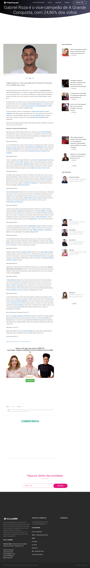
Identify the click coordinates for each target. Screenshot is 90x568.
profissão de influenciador (13, 149)
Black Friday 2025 (7, 557)
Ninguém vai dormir (38, 230)
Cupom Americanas (8, 552)
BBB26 (33, 538)
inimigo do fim (34, 232)
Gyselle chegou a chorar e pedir (32, 198)
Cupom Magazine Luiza (9, 553)
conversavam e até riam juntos (14, 202)
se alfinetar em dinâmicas (30, 183)
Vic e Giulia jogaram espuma (33, 226)
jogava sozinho (27, 252)
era (20, 303)
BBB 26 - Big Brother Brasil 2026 (40, 535)
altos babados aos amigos (45, 211)
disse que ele (15, 303)
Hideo (70, 220)
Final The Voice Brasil (37, 554)
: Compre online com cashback (15, 544)
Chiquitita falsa (33, 219)
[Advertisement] (45, 29)
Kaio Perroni (72, 240)
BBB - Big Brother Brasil (38, 551)
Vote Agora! (30, 380)
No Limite (34, 544)
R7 (22, 406)
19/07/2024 (73, 99)
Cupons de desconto (8, 550)
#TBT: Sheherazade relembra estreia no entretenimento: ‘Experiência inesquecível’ (78, 51)
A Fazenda (34, 541)
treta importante (13, 192)
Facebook (64, 518)
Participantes (58, 2)
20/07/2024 (73, 88)
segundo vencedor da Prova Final (21, 316)
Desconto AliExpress (8, 555)
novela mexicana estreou (45, 160)
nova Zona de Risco (19, 307)
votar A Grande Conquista (23, 341)
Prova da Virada (18, 305)
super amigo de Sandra (47, 252)
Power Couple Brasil (37, 531)
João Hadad (72, 230)
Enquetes (50, 2)
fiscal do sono (10, 196)
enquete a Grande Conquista (12, 341)
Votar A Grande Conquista (38, 2)
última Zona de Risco (32, 320)
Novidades (67, 2)
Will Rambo (72, 292)
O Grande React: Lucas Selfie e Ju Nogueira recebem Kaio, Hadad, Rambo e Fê (78, 95)
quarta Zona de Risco (24, 185)
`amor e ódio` (19, 162)
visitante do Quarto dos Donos (37, 256)
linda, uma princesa (42, 217)
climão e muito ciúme (45, 179)
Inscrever (60, 485)
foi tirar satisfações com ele (14, 290)
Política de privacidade (81, 565)
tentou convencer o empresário (15, 286)
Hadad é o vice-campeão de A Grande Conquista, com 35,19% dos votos (78, 156)
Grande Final (80, 2)
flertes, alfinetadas (24, 164)
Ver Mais (74, 165)
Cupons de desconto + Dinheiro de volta (13, 546)
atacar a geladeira (18, 211)
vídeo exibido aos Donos (13, 280)
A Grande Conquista (27, 331)
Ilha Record (34, 548)
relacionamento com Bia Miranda (34, 147)
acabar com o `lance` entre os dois (40, 168)
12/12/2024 (73, 55)
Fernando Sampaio (74, 177)
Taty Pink (71, 250)
